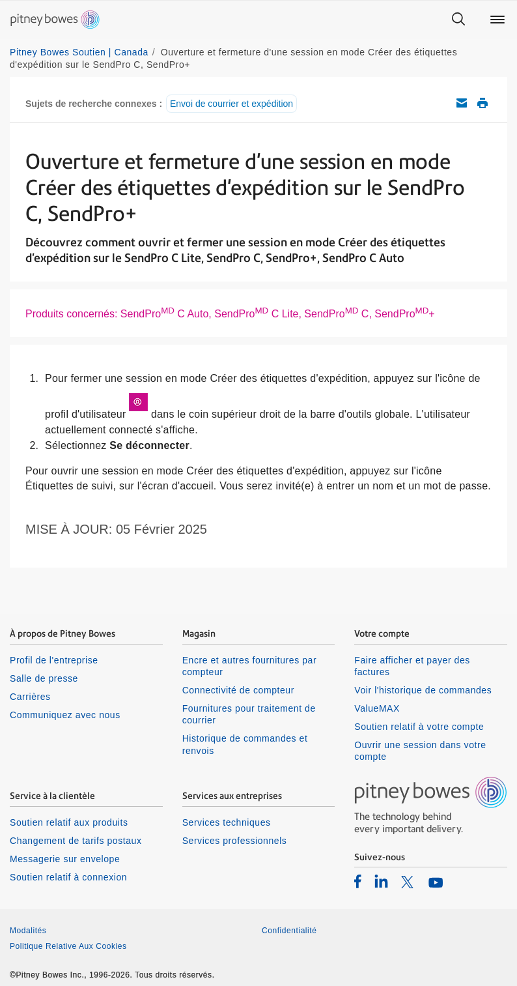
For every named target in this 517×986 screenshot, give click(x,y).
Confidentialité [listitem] (289, 930)
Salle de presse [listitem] (44, 678)
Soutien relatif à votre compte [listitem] (419, 726)
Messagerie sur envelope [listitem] (65, 859)
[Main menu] (497, 19)
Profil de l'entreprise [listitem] (54, 660)
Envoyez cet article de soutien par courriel (461, 103)
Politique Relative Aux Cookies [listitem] (68, 946)
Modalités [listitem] (28, 930)
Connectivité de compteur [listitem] (238, 690)
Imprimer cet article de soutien (482, 103)
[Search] (458, 19)
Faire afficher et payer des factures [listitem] (412, 666)
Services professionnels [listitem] (234, 840)
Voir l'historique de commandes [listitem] (423, 690)
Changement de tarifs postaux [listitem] (75, 840)
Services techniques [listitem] (226, 822)
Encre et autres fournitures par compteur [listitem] (249, 666)
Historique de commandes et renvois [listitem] (245, 744)
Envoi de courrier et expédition (231, 103)
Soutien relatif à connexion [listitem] (68, 877)
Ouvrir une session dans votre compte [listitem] (420, 751)
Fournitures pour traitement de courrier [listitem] (249, 714)
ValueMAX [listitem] (377, 708)
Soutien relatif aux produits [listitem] (69, 822)
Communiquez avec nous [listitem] (65, 715)
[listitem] (357, 881)
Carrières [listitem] (30, 696)
